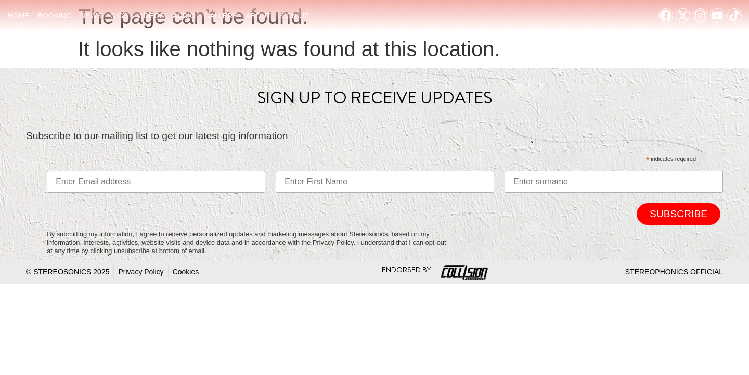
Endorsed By (406, 270)
